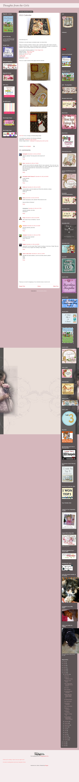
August (66, 726)
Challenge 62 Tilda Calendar (30, 139)
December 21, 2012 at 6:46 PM (32, 244)
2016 (64, 665)
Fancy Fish (66, 675)
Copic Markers (22, 56)
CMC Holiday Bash (68, 706)
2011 (64, 742)
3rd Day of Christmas (67, 708)
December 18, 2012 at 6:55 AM (34, 154)
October (66, 723)
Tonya (24, 217)
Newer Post (22, 286)
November (67, 721)
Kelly (24, 163)
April (66, 734)
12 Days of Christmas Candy (68, 678)
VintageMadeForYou (44, 756)
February (67, 737)
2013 (64, 670)
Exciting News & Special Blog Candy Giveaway (68, 718)
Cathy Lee (25, 187)
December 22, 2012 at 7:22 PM (38, 253)
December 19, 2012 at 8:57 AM (32, 197)
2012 (64, 672)
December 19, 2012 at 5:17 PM (34, 208)
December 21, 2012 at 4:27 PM (33, 235)
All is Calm (66, 687)
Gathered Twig (27, 54)
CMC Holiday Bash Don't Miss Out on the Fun (68, 684)
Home (39, 286)
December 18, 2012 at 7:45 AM (32, 163)
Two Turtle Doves (67, 701)
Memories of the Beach (67, 681)
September (67, 725)
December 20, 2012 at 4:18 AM (33, 225)
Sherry (24, 197)
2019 (64, 661)
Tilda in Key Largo (30, 51)
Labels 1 (27, 57)
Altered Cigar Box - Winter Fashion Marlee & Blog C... (68, 696)
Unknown (25, 225)
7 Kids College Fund (38, 50)
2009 (64, 745)
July (65, 728)
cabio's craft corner (27, 253)
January (66, 739)
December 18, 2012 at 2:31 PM (33, 187)
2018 (64, 663)
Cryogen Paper (22, 55)
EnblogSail (25, 154)
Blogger (46, 765)
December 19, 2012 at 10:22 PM (32, 217)
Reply (24, 159)
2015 (64, 667)
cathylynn (25, 235)
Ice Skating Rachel (68, 699)
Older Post (55, 286)
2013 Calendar (67, 689)
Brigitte (24, 244)
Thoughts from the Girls (16, 5)
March (66, 736)
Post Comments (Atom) (41, 290)
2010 (64, 743)
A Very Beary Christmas (67, 704)
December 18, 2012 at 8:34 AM (41, 176)
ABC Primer (29, 52)
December (67, 674)
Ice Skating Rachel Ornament (68, 692)
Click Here (21, 135)
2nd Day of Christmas (67, 711)
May (66, 732)
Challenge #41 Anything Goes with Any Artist (38, 140)
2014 (64, 669)
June (66, 730)
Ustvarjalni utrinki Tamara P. (29, 176)
